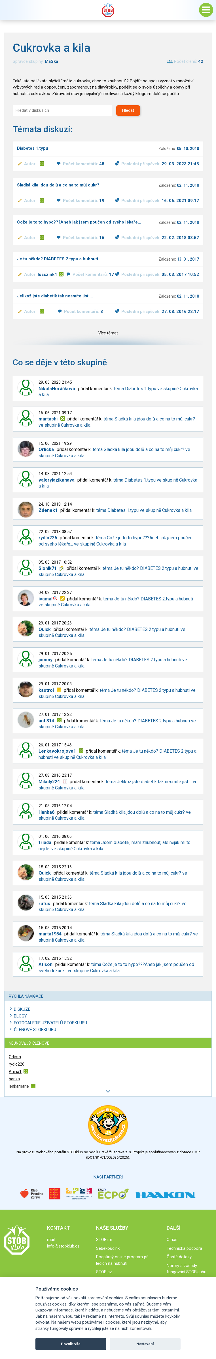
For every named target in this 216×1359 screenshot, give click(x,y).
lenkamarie (19, 1086)
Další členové (108, 1091)
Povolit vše (71, 1344)
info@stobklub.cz (63, 1246)
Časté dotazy (179, 1256)
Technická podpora (184, 1248)
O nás (172, 1239)
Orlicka (15, 1057)
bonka (14, 1079)
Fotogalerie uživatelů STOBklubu (50, 1022)
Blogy (20, 1016)
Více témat (108, 333)
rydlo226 (16, 1064)
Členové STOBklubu (35, 1029)
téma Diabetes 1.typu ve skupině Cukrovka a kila (144, 510)
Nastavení (145, 1344)
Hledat (128, 110)
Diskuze (22, 1009)
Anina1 (15, 1071)
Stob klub (108, 10)
